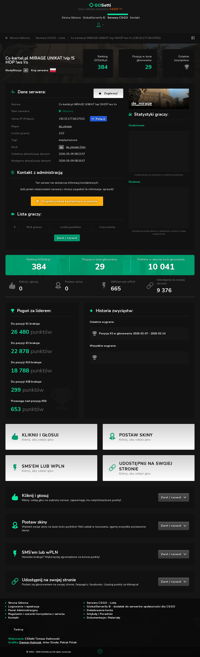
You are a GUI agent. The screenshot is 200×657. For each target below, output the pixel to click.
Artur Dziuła (51, 642)
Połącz (98, 119)
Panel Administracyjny (23, 610)
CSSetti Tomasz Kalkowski (42, 639)
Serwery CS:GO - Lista (50, 38)
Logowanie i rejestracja (23, 606)
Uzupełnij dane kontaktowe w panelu (67, 201)
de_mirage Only (76, 147)
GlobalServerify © (94, 18)
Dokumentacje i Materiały (103, 618)
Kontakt (135, 18)
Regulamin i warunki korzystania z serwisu (36, 614)
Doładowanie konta (100, 610)
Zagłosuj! (108, 93)
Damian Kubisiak (30, 642)
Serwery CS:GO (117, 18)
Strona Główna (71, 18)
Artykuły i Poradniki (100, 614)
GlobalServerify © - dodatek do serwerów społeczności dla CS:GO (131, 606)
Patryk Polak (68, 642)
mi (61, 147)
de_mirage (65, 126)
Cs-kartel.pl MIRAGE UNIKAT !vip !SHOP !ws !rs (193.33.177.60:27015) (116, 38)
